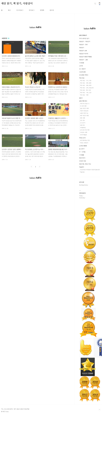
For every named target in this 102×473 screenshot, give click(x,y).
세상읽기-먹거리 (83, 54)
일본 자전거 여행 (84, 108)
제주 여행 (82, 118)
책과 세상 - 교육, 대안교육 (86, 88)
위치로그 (31, 10)
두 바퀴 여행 (83, 106)
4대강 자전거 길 (84, 113)
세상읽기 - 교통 (83, 60)
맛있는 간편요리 (84, 143)
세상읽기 (81, 47)
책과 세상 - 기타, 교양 (85, 92)
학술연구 (81, 167)
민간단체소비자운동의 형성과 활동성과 (90, 170)
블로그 (81, 98)
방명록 (42, 10)
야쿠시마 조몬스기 (84, 103)
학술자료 (82, 172)
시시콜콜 (81, 155)
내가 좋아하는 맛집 (85, 140)
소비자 (81, 66)
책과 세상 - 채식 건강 (85, 90)
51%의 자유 (82, 161)
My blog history (83, 185)
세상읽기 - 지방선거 (84, 41)
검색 (95, 3)
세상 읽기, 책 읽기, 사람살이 (17, 3)
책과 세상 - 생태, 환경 (85, 85)
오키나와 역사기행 (84, 130)
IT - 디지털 (82, 152)
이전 (31, 167)
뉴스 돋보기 (82, 69)
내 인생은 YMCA (83, 75)
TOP (99, 409)
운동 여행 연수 (83, 101)
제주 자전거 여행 (84, 115)
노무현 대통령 (83, 146)
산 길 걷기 (82, 123)
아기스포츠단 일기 (84, 38)
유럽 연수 (82, 125)
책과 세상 (81, 78)
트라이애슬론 (83, 135)
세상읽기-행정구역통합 (85, 57)
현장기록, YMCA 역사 (85, 164)
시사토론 (81, 63)
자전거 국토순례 (84, 111)
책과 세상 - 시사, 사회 (85, 80)
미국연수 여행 (83, 132)
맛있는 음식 (82, 138)
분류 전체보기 (83, 35)
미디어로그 (19, 10)
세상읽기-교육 (83, 50)
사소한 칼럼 (82, 72)
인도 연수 (82, 120)
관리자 (52, 10)
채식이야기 (82, 158)
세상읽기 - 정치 (83, 44)
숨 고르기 (81, 149)
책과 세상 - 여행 (84, 95)
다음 (39, 167)
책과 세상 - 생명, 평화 (85, 83)
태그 (9, 10)
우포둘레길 (83, 127)
